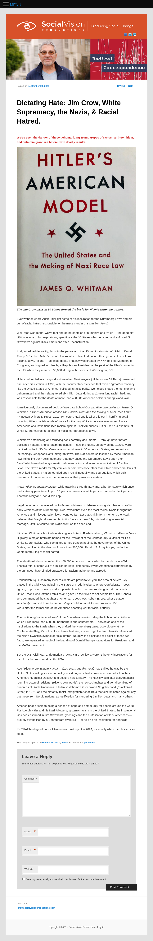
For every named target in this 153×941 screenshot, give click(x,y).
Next (132, 86)
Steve (65, 742)
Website (28, 869)
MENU (15, 5)
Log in (100, 927)
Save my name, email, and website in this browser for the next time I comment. (66, 879)
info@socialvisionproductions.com (36, 908)
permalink (89, 742)
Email (30, 850)
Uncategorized (50, 742)
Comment (30, 778)
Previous (119, 86)
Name (30, 831)
